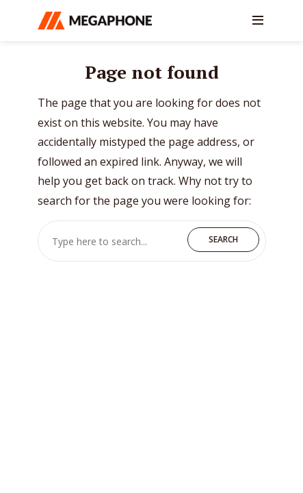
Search (223, 239)
